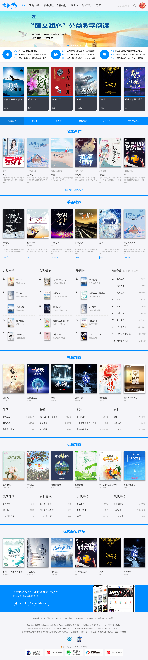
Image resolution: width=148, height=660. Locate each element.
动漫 (31, 5)
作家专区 (73, 5)
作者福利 (61, 5)
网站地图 (101, 618)
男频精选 (83, 121)
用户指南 (68, 618)
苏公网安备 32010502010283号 (75, 647)
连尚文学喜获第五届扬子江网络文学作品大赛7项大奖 (85, 51)
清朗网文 (36, 618)
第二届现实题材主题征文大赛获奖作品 (79, 54)
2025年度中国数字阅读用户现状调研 (30, 54)
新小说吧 (49, 5)
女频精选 (107, 121)
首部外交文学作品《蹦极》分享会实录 (128, 54)
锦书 (38, 5)
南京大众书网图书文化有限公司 (79, 625)
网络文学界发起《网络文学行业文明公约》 (32, 58)
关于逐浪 (47, 618)
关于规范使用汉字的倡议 (25, 51)
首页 (23, 5)
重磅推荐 (35, 121)
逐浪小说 (10, 5)
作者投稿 (57, 618)
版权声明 (90, 618)
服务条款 (79, 618)
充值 (98, 5)
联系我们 (111, 618)
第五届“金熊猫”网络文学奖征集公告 (127, 51)
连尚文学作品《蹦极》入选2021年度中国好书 (82, 58)
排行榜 (59, 121)
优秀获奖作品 (133, 121)
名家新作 (12, 121)
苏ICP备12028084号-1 (68, 628)
